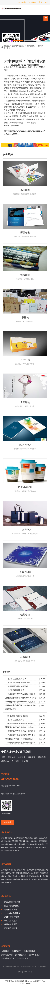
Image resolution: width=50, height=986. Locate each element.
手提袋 (25, 317)
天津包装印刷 (20, 955)
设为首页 (32, 2)
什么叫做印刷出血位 (15, 690)
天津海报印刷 (34, 955)
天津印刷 (31, 75)
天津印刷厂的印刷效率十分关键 (20, 727)
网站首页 (20, 46)
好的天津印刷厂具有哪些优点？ (20, 739)
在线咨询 (7, 822)
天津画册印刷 (29, 951)
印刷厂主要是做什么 (15, 720)
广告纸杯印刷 (25, 487)
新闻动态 (31, 46)
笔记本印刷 (25, 444)
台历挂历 (25, 360)
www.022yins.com (11, 126)
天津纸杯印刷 (22, 958)
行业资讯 (6, 709)
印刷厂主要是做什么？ (16, 679)
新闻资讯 (6, 672)
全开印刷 (25, 402)
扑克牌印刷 (25, 529)
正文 (8, 48)
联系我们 (25, 761)
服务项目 (31, 757)
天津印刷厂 (11, 9)
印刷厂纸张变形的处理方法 (18, 682)
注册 (40, 2)
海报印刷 (25, 275)
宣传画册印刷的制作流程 (17, 686)
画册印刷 (25, 190)
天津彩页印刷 (7, 955)
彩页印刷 (25, 232)
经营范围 (42, 757)
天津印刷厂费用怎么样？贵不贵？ (21, 731)
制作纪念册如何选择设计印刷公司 (21, 743)
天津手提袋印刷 (7, 958)
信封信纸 (25, 614)
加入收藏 (22, 2)
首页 (3, 757)
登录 (47, 2)
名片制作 (25, 657)
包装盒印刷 (25, 572)
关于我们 (15, 761)
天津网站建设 (18, 981)
